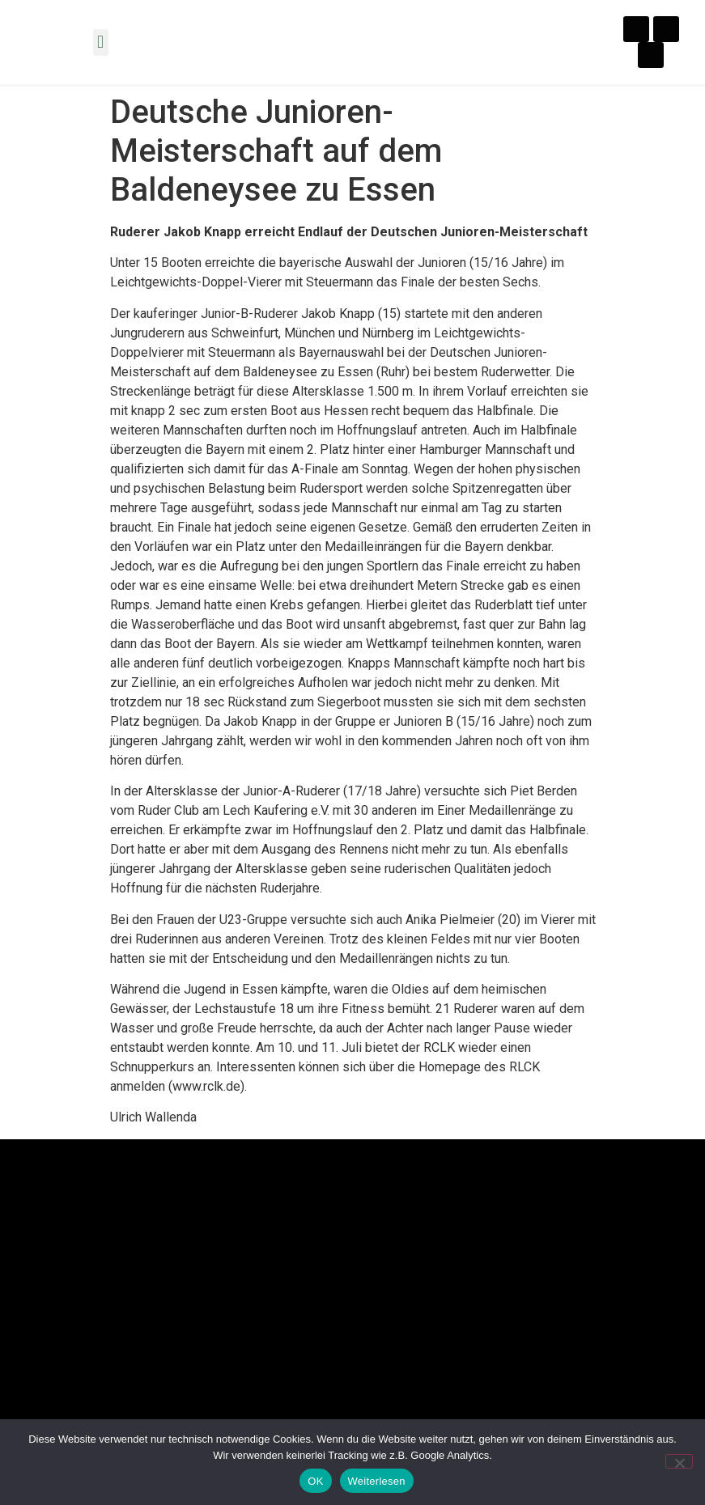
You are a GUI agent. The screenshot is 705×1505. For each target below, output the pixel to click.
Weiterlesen (377, 1481)
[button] (100, 42)
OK (315, 1481)
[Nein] (679, 1461)
